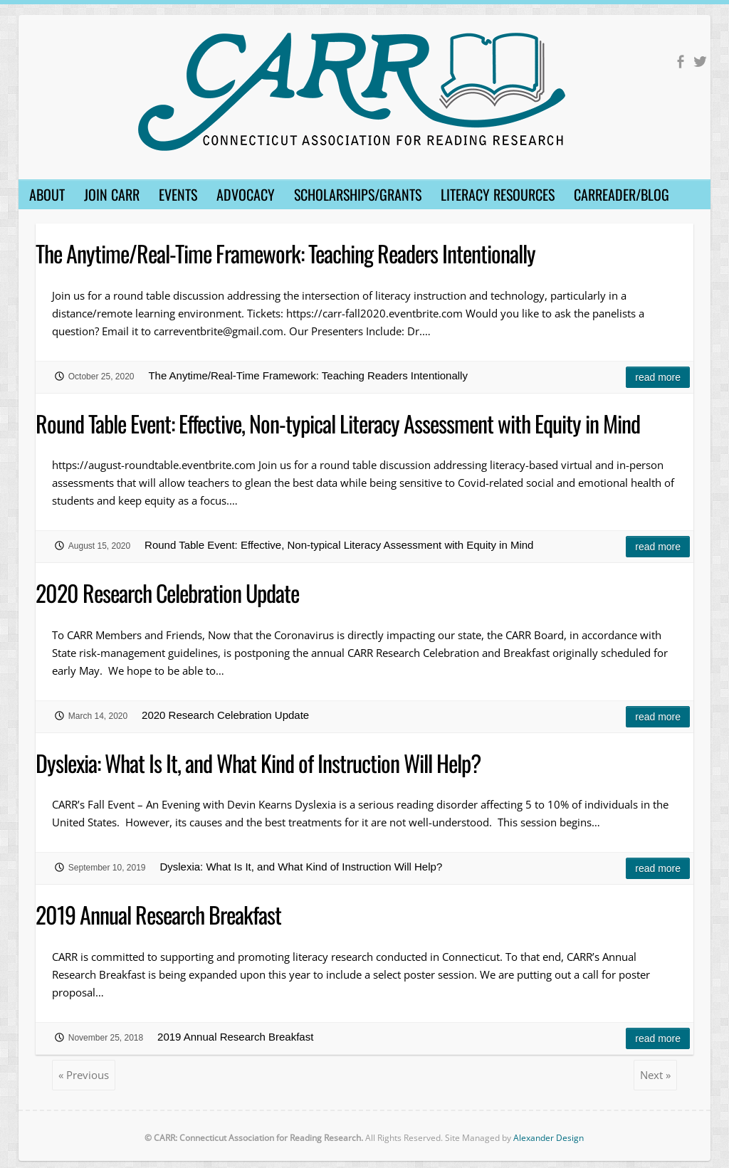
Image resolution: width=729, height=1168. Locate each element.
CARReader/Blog (621, 194)
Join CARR (112, 194)
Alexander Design (548, 1138)
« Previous (83, 1075)
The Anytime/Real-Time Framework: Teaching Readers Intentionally (285, 253)
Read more (658, 377)
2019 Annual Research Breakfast (158, 914)
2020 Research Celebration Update (167, 592)
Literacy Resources (498, 194)
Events (178, 194)
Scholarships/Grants (357, 194)
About (47, 194)
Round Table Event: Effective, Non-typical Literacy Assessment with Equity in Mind (338, 423)
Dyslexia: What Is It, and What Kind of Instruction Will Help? (258, 762)
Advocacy (245, 194)
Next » (655, 1075)
